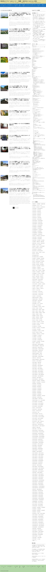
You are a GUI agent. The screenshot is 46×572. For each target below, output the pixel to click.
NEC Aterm (33, 70)
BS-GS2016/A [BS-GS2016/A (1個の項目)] (35, 249)
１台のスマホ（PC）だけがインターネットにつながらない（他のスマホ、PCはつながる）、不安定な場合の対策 (39, 25)
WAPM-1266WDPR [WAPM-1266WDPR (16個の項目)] (40, 344)
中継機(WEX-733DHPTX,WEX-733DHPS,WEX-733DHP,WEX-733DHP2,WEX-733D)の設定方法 (38, 148)
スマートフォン (35, 105)
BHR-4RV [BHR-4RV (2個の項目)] (34, 244)
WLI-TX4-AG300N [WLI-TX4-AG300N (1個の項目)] (35, 413)
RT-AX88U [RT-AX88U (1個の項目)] (39, 326)
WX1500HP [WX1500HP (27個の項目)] (34, 507)
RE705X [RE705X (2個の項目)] (41, 315)
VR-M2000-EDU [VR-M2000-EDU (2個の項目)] (40, 339)
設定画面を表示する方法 (36, 162)
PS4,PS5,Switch (35, 104)
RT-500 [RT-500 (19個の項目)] (37, 320)
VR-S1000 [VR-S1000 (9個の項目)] (34, 341)
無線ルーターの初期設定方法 (37, 92)
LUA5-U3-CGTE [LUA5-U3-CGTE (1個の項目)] (40, 294)
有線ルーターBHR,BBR (36, 157)
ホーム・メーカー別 (3, 5)
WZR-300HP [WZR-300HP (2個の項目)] (34, 528)
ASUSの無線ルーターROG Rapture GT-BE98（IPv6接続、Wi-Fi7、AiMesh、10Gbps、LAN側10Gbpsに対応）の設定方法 (38, 546)
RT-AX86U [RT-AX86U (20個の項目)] (38, 324)
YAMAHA (33, 164)
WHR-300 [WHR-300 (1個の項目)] (43, 395)
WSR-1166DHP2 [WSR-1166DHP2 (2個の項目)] (39, 472)
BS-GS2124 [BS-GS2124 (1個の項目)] (39, 249)
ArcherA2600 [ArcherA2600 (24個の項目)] (34, 208)
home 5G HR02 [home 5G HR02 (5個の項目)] (40, 279)
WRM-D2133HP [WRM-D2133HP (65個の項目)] (40, 469)
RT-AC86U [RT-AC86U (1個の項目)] (34, 321)
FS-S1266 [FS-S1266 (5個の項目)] (39, 273)
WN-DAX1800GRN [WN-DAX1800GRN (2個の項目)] (35, 436)
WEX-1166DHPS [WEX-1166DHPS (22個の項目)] (35, 374)
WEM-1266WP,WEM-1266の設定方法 (38, 195)
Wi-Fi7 (34, 89)
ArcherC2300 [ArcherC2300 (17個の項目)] (34, 237)
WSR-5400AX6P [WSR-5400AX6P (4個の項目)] (41, 493)
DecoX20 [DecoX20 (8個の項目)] (43, 261)
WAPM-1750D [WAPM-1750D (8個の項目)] (42, 345)
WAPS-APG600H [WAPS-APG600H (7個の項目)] (40, 356)
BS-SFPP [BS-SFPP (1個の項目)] (37, 253)
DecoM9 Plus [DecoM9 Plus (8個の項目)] (42, 259)
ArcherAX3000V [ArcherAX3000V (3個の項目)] (40, 220)
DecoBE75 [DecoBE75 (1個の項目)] (34, 258)
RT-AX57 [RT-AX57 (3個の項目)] (38, 323)
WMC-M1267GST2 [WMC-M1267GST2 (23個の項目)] (41, 424)
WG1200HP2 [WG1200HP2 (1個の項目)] (39, 383)
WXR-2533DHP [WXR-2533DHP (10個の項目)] (35, 519)
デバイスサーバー (35, 131)
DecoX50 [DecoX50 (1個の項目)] (34, 262)
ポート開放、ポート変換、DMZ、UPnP (38, 135)
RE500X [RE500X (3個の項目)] (37, 312)
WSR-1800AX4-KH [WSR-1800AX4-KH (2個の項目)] (35, 480)
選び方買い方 (34, 163)
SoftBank (33, 73)
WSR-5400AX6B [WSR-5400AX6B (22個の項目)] (35, 493)
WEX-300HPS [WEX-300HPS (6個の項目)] (35, 365)
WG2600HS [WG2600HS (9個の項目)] (34, 395)
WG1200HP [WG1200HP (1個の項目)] (34, 383)
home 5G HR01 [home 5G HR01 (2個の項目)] (35, 279)
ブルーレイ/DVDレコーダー (36, 174)
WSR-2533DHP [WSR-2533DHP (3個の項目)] (35, 483)
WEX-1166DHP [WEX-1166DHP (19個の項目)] (35, 371)
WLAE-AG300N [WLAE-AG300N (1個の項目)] (40, 406)
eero (32, 62)
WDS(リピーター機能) (35, 189)
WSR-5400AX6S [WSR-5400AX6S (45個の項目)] (35, 495)
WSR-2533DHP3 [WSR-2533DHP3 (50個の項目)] (35, 484)
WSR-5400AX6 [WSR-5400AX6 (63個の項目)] (41, 492)
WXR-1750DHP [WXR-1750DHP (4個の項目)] (42, 513)
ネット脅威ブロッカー (36, 133)
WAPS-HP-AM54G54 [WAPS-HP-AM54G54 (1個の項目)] (36, 359)
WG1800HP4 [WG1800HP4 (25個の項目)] (39, 389)
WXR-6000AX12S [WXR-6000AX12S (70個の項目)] (35, 525)
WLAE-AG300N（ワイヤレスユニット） (38, 95)
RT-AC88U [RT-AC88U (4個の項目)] (38, 321)
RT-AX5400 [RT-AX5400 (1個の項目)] (38, 329)
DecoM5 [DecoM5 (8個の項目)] (37, 259)
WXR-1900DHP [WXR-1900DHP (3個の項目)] (35, 516)
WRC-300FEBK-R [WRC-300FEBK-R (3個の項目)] (39, 451)
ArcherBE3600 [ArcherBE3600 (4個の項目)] (35, 232)
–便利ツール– (43, 5)
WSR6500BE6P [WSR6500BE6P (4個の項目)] (35, 501)
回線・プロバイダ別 (36, 94)
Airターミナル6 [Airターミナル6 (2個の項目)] (39, 205)
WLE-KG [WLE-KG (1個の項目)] (34, 410)
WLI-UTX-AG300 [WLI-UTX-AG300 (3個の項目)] (35, 416)
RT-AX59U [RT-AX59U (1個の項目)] (42, 323)
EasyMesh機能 (34, 61)
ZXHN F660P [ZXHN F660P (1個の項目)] (39, 537)
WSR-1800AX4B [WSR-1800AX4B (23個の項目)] (41, 480)
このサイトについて (34, 165)
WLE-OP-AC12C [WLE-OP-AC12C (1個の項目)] (38, 410)
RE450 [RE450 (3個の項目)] (34, 312)
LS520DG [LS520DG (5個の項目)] (38, 285)
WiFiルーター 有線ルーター (35, 76)
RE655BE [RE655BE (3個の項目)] (34, 315)
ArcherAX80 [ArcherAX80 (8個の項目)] (39, 217)
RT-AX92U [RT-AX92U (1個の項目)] (38, 327)
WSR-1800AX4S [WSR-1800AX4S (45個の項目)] (41, 481)
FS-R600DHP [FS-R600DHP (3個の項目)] (35, 273)
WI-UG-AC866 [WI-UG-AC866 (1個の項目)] (35, 406)
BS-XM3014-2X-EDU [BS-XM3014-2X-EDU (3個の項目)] (36, 256)
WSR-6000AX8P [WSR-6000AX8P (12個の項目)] (35, 498)
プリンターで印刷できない (36, 109)
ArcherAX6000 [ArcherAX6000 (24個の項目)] (35, 223)
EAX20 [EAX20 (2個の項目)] (43, 268)
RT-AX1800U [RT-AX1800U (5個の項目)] (43, 327)
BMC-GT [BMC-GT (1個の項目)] (38, 246)
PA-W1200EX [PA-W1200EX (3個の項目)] (35, 303)
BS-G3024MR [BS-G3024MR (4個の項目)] (42, 246)
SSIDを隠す (34, 124)
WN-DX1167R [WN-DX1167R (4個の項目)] (40, 439)
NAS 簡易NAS (23, 5)
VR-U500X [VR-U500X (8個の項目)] (42, 341)
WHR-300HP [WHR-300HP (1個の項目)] (34, 397)
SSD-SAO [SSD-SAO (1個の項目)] (38, 333)
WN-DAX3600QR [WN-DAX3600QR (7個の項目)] (41, 436)
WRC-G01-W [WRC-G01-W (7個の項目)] (40, 463)
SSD (32, 74)
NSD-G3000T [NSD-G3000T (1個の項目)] (40, 300)
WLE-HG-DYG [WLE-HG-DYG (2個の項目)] (35, 409)
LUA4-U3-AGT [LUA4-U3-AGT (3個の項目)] (40, 291)
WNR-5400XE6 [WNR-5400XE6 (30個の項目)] (40, 448)
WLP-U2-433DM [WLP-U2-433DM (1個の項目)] (35, 419)
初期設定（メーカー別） (37, 93)
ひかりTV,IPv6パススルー (36, 100)
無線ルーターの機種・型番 (36, 161)
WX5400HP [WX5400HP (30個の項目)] (38, 510)
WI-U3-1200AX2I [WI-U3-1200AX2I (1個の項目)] (40, 403)
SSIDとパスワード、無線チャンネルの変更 (39, 122)
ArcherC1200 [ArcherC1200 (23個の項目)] (43, 235)
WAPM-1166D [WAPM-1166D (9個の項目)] (38, 342)
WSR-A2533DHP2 (35, 99)
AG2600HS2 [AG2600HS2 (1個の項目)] (34, 205)
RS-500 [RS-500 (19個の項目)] (38, 318)
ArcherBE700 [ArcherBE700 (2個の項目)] (41, 229)
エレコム (33, 166)
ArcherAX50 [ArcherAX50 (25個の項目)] (34, 214)
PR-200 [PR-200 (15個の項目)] (40, 306)
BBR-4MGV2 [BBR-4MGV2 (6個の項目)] (34, 243)
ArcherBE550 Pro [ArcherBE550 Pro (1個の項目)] (35, 229)
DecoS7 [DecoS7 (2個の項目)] (34, 261)
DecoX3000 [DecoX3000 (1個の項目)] (42, 264)
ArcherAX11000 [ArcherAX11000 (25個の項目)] (40, 223)
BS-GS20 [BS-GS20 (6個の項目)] (37, 247)
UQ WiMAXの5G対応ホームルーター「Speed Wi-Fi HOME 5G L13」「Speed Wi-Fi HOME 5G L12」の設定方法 (38, 560)
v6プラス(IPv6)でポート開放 (37, 125)
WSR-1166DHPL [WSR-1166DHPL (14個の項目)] (35, 475)
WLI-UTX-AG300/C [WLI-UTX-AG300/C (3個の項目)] (41, 416)
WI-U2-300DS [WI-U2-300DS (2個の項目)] (43, 400)
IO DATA (33, 65)
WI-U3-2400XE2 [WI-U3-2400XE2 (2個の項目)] (35, 404)
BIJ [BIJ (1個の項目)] (37, 244)
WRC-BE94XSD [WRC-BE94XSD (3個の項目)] (35, 463)
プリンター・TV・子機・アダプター (31, 5)
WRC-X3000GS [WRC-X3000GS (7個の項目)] (35, 466)
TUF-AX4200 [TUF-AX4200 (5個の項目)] (34, 338)
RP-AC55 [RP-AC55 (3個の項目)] (34, 318)
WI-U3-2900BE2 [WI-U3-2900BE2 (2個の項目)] (40, 404)
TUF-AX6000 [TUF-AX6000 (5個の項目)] (34, 339)
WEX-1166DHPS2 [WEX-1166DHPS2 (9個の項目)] (41, 374)
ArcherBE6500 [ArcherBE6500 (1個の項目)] (35, 234)
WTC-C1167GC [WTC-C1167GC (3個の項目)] (35, 504)
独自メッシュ (33, 193)
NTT (32, 72)
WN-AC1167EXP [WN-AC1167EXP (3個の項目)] (35, 430)
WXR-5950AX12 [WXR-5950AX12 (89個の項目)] (41, 522)
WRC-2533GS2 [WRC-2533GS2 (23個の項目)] (41, 457)
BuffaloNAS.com (35, 78)
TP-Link (33, 75)
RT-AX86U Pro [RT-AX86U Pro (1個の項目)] (35, 326)
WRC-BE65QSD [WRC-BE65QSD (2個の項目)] (40, 460)
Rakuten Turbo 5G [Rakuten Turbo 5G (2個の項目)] (35, 309)
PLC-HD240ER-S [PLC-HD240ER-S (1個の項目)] (35, 306)
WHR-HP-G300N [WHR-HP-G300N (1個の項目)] (35, 400)
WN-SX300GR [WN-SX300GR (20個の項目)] (40, 445)
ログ (33, 137)
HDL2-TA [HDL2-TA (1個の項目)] (41, 276)
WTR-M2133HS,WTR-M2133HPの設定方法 (39, 198)
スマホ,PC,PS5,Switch (36, 102)
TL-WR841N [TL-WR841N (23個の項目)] (34, 336)
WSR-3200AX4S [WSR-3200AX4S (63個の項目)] (35, 492)
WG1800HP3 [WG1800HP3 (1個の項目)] (34, 389)
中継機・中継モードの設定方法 (37, 154)
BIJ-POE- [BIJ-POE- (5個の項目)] (40, 244)
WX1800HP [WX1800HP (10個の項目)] (38, 507)
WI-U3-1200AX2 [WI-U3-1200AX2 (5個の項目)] (35, 403)
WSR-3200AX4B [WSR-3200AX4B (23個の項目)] (40, 490)
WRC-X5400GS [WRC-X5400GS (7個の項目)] (35, 469)
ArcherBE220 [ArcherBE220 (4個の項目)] (34, 226)
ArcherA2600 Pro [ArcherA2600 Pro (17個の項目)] (40, 208)
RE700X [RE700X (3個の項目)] (38, 315)
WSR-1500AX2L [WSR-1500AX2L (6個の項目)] (41, 477)
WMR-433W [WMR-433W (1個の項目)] (38, 427)
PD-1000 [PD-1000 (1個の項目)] (41, 303)
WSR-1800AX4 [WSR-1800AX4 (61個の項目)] (41, 478)
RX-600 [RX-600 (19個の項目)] (41, 332)
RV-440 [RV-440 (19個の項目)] (34, 332)
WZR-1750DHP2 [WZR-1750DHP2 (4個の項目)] (41, 531)
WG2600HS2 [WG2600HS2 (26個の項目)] (39, 395)
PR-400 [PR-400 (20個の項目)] (43, 306)
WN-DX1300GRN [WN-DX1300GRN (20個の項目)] (35, 442)
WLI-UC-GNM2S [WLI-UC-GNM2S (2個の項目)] (41, 415)
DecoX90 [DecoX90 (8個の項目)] (34, 264)
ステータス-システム (35, 101)
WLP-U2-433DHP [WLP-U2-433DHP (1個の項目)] (40, 418)
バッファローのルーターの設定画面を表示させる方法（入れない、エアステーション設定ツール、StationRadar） (39, 40)
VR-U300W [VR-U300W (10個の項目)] (38, 341)
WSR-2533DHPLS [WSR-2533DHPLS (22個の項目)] (41, 487)
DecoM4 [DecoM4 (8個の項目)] (34, 259)
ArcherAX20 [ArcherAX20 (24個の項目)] (39, 211)
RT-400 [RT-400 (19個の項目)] (34, 320)
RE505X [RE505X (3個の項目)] (40, 312)
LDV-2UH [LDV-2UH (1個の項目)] (34, 282)
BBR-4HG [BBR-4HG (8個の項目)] (38, 241)
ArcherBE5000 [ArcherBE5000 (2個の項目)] (40, 232)
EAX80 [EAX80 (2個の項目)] (34, 270)
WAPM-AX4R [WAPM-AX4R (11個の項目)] (41, 350)
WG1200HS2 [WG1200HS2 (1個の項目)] (39, 386)
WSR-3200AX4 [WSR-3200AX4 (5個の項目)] (35, 490)
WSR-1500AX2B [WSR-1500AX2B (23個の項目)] (35, 477)
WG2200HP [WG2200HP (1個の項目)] (34, 392)
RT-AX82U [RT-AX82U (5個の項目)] (34, 324)
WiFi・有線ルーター (10, 5)
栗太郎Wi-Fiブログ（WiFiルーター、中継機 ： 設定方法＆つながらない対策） (19, 1)
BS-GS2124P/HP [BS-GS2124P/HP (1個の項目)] (40, 250)
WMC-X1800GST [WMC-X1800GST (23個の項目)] (42, 425)
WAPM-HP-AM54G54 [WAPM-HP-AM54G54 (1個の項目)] (36, 353)
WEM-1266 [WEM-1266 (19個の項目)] (39, 362)
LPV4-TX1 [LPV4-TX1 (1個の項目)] (41, 282)
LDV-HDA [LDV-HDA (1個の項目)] (38, 282)
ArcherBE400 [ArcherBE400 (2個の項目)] (39, 226)
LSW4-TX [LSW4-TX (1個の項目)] (34, 288)
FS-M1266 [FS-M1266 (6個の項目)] (42, 271)
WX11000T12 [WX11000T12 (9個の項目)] (35, 513)
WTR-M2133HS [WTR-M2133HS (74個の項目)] (40, 505)
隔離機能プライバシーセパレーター (38, 141)
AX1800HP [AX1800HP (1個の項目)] (34, 241)
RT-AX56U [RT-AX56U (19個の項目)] (34, 323)
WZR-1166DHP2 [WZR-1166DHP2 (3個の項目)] (35, 531)
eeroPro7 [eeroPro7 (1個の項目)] (40, 270)
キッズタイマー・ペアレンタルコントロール (39, 128)
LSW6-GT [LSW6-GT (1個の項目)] (38, 288)
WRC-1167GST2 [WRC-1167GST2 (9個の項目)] (35, 454)
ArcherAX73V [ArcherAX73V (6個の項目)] (35, 217)
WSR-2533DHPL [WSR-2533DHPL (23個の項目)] (41, 484)
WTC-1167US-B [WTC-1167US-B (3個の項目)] (40, 502)
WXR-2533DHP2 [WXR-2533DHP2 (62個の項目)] (40, 519)
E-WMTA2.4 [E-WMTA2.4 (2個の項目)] (39, 268)
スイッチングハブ (35, 172)
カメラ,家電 (34, 171)
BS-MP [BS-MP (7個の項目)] (40, 252)
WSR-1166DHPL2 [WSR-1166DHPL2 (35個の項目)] (41, 475)
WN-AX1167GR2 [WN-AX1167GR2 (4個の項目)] (41, 431)
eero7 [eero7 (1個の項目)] (36, 270)
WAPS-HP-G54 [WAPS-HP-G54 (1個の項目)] (42, 359)
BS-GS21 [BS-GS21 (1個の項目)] (41, 247)
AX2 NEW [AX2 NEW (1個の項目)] (38, 240)
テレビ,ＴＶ (34, 173)
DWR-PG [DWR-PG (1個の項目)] (43, 265)
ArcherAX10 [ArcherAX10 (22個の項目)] (34, 211)
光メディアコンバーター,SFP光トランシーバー (39, 190)
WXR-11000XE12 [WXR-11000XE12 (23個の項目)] (41, 525)
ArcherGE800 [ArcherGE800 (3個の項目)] (40, 238)
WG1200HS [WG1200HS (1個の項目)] (34, 386)
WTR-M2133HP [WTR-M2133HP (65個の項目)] (35, 505)
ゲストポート (35, 130)
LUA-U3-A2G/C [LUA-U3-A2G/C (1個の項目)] (35, 291)
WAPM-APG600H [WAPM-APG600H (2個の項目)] (35, 350)
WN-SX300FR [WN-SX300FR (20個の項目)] (35, 445)
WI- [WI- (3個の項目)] (39, 400)
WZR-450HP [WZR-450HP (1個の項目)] (39, 528)
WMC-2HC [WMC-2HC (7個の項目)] (42, 421)
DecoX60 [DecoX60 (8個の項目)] (41, 262)
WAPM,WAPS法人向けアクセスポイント (38, 188)
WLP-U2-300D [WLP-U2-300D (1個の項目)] (35, 418)
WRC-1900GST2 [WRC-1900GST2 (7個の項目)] (35, 457)
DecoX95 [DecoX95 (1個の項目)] (37, 264)
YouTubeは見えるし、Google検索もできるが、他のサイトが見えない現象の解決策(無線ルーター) (39, 19)
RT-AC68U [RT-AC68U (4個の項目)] (40, 320)
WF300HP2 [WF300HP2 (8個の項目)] (43, 380)
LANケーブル (33, 69)
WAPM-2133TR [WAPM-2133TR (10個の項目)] (40, 347)
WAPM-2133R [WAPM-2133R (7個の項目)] (35, 347)
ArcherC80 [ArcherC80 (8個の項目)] (38, 235)
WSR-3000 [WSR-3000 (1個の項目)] (34, 489)
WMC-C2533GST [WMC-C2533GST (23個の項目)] (39, 422)
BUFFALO (33, 60)
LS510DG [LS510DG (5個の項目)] (34, 285)
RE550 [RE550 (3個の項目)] (44, 312)
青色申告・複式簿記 (35, 58)
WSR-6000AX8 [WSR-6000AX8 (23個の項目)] (41, 496)
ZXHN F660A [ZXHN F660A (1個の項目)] (34, 537)
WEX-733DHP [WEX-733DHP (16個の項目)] (35, 368)
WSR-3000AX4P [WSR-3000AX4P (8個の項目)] (39, 489)
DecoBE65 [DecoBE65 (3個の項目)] (41, 256)
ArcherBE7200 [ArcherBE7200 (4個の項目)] (40, 234)
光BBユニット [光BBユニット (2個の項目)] (35, 540)
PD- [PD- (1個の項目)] (38, 303)
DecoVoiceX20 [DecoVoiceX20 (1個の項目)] (38, 261)
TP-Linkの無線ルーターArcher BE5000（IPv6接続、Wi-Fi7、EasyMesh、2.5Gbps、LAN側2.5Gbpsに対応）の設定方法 (38, 550)
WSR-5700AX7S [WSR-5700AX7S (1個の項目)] (35, 496)
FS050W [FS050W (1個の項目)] (43, 273)
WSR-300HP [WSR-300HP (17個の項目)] (34, 472)
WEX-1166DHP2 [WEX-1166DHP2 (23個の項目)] (40, 371)
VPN (33, 126)
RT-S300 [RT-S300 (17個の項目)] (39, 330)
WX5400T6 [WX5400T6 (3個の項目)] (43, 510)
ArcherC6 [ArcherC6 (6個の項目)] (34, 235)
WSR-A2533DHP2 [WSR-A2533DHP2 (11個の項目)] (41, 498)
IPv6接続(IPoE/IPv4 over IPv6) (37, 67)
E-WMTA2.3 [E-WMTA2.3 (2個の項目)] (34, 268)
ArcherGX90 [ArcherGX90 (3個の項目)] (34, 240)
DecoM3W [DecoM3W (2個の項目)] (42, 258)
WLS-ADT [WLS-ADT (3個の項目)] (39, 419)
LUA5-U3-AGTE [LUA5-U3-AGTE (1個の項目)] (35, 294)
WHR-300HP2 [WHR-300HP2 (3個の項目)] (40, 397)
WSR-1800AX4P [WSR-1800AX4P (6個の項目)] (35, 481)
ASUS (33, 59)
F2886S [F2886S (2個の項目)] (43, 270)
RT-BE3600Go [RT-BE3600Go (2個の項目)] (35, 330)
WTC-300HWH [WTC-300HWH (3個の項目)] (40, 501)
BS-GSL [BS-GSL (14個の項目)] (34, 252)
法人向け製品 (38, 5)
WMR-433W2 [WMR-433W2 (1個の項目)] (34, 428)
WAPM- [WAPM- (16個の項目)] (34, 342)
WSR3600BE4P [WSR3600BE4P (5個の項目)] (41, 499)
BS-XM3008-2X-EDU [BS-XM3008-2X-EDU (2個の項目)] (36, 255)
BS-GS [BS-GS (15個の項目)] (34, 247)
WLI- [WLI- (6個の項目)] (38, 412)
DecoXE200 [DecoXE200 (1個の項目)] (38, 265)
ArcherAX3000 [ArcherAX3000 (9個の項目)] (35, 220)
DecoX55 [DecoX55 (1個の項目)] (37, 262)
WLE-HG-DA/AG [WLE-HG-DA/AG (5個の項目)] (38, 407)
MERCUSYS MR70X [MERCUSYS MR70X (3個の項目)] (36, 297)
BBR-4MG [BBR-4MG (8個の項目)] (42, 241)
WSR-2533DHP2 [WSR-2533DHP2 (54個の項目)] (40, 483)
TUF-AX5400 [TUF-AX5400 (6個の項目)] (39, 338)
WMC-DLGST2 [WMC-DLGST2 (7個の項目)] (35, 424)
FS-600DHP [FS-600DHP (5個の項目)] (38, 271)
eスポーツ (33, 63)
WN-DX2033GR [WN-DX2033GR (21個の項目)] (41, 442)
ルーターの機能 (15, 5)
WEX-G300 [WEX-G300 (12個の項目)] (34, 380)
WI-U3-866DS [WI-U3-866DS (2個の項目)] (40, 401)
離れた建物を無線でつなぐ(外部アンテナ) (38, 192)
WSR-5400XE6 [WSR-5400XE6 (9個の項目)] (41, 495)
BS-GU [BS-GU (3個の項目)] (37, 252)
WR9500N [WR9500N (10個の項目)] (34, 451)
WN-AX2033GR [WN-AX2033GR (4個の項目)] (35, 433)
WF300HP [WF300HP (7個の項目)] (38, 380)
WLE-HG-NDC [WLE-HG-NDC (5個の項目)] (40, 409)
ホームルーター (35, 110)
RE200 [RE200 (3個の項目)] (40, 309)
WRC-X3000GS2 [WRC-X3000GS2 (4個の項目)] (40, 466)
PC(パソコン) (35, 103)
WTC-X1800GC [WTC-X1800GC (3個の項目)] (40, 504)
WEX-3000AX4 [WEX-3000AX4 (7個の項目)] (39, 377)
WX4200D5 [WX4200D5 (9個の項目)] (34, 510)
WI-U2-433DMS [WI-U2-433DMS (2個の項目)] (35, 401)
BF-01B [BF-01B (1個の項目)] (39, 243)
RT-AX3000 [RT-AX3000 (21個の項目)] (34, 329)
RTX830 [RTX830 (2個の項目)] (43, 330)
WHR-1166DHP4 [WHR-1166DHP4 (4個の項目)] (35, 398)
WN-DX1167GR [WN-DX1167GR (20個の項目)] (35, 439)
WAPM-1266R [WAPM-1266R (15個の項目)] (35, 344)
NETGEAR (33, 71)
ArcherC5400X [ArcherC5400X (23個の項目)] (40, 237)
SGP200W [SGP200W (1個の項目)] (34, 333)
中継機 (19, 5)
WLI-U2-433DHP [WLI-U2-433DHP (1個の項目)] (35, 415)
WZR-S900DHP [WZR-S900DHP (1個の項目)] (40, 534)
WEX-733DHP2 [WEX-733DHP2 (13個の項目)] (40, 368)
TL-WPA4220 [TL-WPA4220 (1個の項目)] (40, 335)
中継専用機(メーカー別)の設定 (38, 155)
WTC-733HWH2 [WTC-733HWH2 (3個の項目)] (35, 502)
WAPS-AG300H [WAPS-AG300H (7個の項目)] (35, 356)
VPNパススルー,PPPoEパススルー (37, 127)
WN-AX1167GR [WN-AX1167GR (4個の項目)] (41, 430)
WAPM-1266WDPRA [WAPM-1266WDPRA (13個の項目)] (36, 345)
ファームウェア (35, 106)
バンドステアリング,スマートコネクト (38, 134)
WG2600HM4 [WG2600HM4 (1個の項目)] (39, 392)
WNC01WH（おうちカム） (36, 98)
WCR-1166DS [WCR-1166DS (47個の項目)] (35, 362)
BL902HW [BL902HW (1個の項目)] (34, 246)
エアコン (34, 170)
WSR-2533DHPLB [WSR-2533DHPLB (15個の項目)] (35, 487)
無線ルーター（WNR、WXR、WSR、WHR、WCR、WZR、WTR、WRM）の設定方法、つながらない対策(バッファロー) (39, 16)
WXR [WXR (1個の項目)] (38, 513)
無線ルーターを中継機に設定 (37, 156)
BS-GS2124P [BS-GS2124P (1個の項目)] (35, 250)
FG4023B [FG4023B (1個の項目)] (34, 271)
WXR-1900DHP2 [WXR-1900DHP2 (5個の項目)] (40, 516)
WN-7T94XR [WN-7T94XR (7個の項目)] (39, 428)
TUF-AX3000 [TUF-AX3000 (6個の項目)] (39, 336)
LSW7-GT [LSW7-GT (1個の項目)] (42, 288)
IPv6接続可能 (35, 68)
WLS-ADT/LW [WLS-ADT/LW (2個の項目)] (35, 421)
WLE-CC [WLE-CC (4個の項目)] (34, 407)
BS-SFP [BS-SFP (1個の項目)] (34, 253)
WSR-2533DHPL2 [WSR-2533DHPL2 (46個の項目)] (42, 486)
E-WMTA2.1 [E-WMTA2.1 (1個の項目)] (34, 267)
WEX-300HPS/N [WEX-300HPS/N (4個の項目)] (40, 365)
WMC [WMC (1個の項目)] (38, 421)
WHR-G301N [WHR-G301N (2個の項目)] (40, 398)
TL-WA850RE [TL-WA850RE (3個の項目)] (35, 335)
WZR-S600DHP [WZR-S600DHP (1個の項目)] (35, 534)
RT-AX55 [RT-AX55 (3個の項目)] (42, 321)
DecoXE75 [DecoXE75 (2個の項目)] (34, 265)
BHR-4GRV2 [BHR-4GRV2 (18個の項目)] (43, 243)
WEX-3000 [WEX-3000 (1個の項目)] (34, 377)
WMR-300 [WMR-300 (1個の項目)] (34, 427)
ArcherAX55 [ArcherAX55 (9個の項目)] (39, 214)
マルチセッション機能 (36, 136)
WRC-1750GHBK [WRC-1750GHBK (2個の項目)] (41, 454)
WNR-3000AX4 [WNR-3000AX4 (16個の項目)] (35, 448)
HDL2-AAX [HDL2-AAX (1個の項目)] (37, 276)
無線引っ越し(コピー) (36, 140)
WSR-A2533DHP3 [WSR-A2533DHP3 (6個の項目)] (35, 499)
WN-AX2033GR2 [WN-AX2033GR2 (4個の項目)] (40, 433)
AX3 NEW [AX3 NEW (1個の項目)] (42, 240)
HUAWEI (33, 64)
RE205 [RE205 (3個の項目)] (43, 309)
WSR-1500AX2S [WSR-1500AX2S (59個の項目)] (35, 478)
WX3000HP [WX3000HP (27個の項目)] (43, 507)
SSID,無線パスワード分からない (37, 91)
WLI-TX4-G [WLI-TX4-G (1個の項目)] (40, 413)
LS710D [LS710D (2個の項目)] (42, 285)
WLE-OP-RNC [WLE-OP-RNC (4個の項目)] (35, 412)
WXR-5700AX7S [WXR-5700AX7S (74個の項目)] (35, 522)
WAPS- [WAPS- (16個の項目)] (41, 353)
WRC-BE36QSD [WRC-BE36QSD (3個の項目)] (35, 460)
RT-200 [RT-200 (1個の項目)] (41, 318)
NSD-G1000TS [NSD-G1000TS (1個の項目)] (35, 300)
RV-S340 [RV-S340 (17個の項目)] (37, 332)
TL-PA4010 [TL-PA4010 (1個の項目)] (42, 333)
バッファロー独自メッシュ (36, 194)
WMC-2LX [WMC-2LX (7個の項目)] (34, 422)
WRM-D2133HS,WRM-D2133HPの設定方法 (39, 196)
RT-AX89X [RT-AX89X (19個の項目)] (34, 327)
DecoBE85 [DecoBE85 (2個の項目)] (38, 258)
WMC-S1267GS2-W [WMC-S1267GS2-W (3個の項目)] (35, 425)
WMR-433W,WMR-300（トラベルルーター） (39, 96)
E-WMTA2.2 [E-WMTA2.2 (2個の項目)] (39, 267)
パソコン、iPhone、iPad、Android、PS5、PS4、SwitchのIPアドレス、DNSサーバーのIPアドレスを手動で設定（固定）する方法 (39, 22)
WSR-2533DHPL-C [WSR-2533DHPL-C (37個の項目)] (35, 486)
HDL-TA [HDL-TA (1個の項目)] (34, 276)
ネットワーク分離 (35, 132)
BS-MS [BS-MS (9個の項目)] (44, 252)
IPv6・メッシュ (34, 66)
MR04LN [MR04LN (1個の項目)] (41, 297)
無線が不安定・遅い (35, 160)
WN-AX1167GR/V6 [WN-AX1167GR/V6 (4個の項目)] (35, 431)
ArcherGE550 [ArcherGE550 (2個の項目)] (35, 238)
